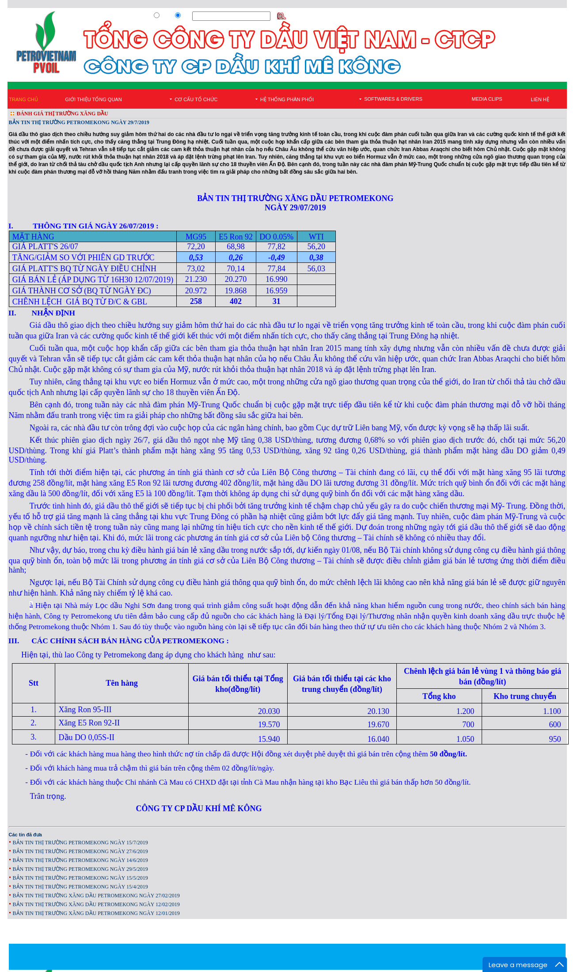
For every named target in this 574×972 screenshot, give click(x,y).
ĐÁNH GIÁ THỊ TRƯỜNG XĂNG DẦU (62, 113)
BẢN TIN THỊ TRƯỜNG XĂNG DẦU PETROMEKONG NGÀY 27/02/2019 (96, 895)
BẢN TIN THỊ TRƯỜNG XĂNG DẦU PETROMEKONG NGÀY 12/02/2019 (96, 904)
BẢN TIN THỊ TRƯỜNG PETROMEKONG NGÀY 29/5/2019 (80, 869)
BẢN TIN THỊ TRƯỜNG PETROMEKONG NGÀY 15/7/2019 (80, 842)
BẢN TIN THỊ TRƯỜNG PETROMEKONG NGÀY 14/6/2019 (80, 860)
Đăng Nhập (472, 16)
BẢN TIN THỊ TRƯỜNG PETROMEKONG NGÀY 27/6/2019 (80, 851)
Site (186, 16)
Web (166, 16)
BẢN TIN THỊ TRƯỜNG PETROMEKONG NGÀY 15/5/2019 (80, 878)
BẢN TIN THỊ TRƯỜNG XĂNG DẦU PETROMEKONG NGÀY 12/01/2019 (96, 913)
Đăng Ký (445, 16)
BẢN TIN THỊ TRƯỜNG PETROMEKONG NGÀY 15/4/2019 (80, 887)
